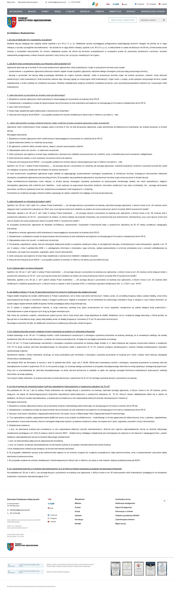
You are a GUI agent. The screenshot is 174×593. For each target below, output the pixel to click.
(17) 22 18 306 (75, 2)
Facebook (140, 4)
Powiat (45, 11)
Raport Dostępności (123, 507)
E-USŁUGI (70, 11)
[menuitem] (16, 11)
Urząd (57, 11)
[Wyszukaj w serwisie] (164, 20)
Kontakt (131, 11)
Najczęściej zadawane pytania (28, 2)
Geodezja (85, 11)
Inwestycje (115, 11)
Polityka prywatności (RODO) (127, 516)
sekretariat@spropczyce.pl (57, 2)
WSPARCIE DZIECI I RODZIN (153, 11)
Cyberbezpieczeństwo (125, 520)
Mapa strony (11, 2)
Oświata (99, 11)
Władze (32, 11)
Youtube (164, 4)
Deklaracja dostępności (125, 503)
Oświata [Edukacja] (78, 516)
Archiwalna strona (122, 499)
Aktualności (15, 11)
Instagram (153, 4)
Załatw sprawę (122, 20)
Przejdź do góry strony (164, 500)
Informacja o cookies (124, 511)
